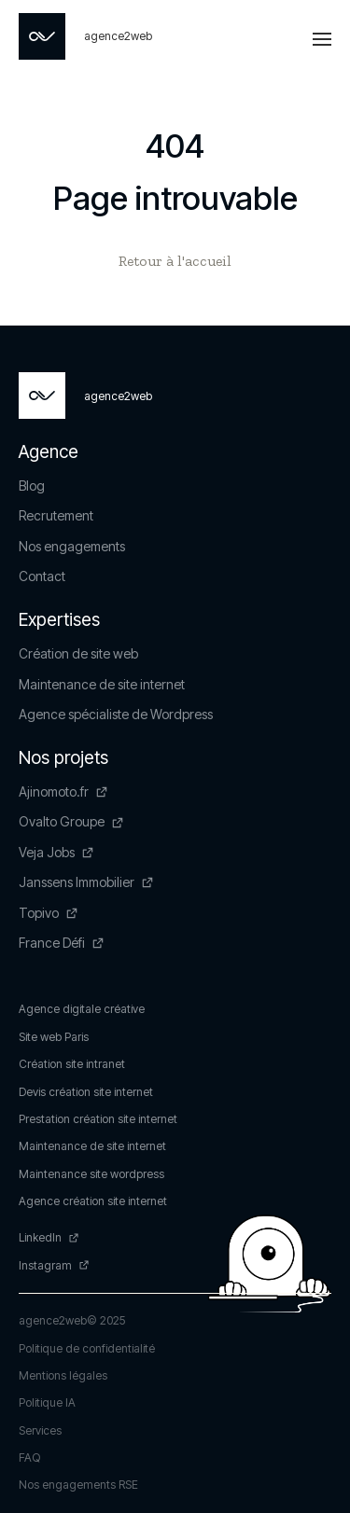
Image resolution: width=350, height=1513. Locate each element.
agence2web (53, 1320)
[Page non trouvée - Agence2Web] (85, 36)
